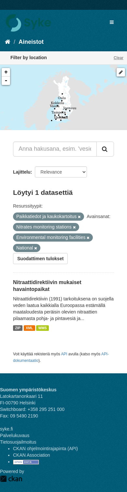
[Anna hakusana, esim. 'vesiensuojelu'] (55, 149)
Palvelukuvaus (14, 435)
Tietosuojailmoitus (18, 442)
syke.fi (6, 429)
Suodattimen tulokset (40, 258)
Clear (118, 58)
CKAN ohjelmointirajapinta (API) (45, 448)
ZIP (17, 328)
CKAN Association (31, 455)
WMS (42, 328)
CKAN (11, 478)
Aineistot (31, 42)
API (64, 354)
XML (29, 328)
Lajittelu (22, 172)
